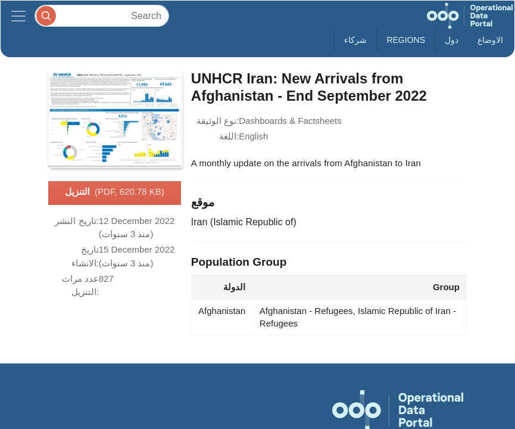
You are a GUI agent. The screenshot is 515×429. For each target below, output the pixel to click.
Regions (405, 40)
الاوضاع (490, 40)
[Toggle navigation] (18, 15)
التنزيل (114, 192)
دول (451, 40)
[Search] (102, 16)
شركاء (355, 40)
